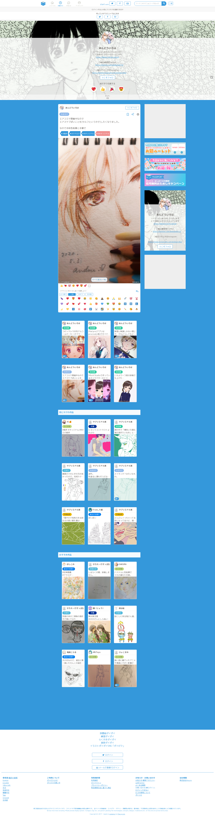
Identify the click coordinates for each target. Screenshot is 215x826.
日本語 (5, 800)
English (5, 780)
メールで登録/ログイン (107, 767)
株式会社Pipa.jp (186, 780)
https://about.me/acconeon (107, 57)
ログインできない (142, 790)
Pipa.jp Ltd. (121, 814)
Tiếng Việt (6, 785)
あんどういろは (107, 48)
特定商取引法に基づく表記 (101, 788)
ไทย (4, 795)
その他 (89, 294)
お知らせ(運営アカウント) (145, 780)
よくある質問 (140, 785)
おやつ (80, 294)
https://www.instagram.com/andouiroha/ (109, 72)
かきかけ (64, 114)
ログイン (107, 754)
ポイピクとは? (52, 780)
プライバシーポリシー (99, 785)
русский (6, 797)
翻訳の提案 (13, 778)
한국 (4, 788)
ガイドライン (96, 783)
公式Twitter (140, 783)
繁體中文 (6, 792)
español (6, 783)
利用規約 (94, 780)
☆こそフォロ (107, 77)
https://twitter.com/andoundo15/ (109, 65)
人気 (71, 294)
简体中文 (6, 790)
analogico (112, 814)
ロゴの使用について (142, 792)
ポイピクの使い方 (53, 783)
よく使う (63, 294)
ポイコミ (138, 795)
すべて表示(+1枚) (99, 279)
